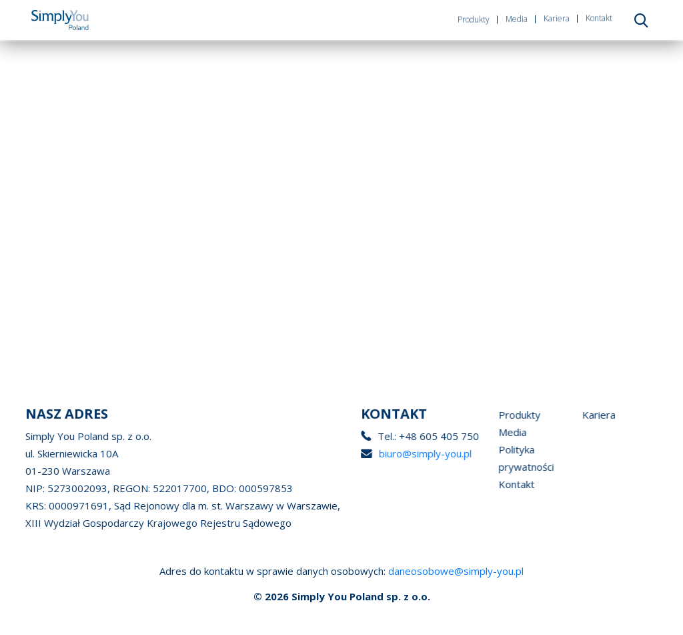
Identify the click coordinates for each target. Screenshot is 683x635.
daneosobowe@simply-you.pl (456, 571)
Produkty (474, 17)
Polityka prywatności (536, 458)
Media (517, 16)
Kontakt (599, 13)
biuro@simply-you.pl (425, 453)
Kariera (557, 15)
